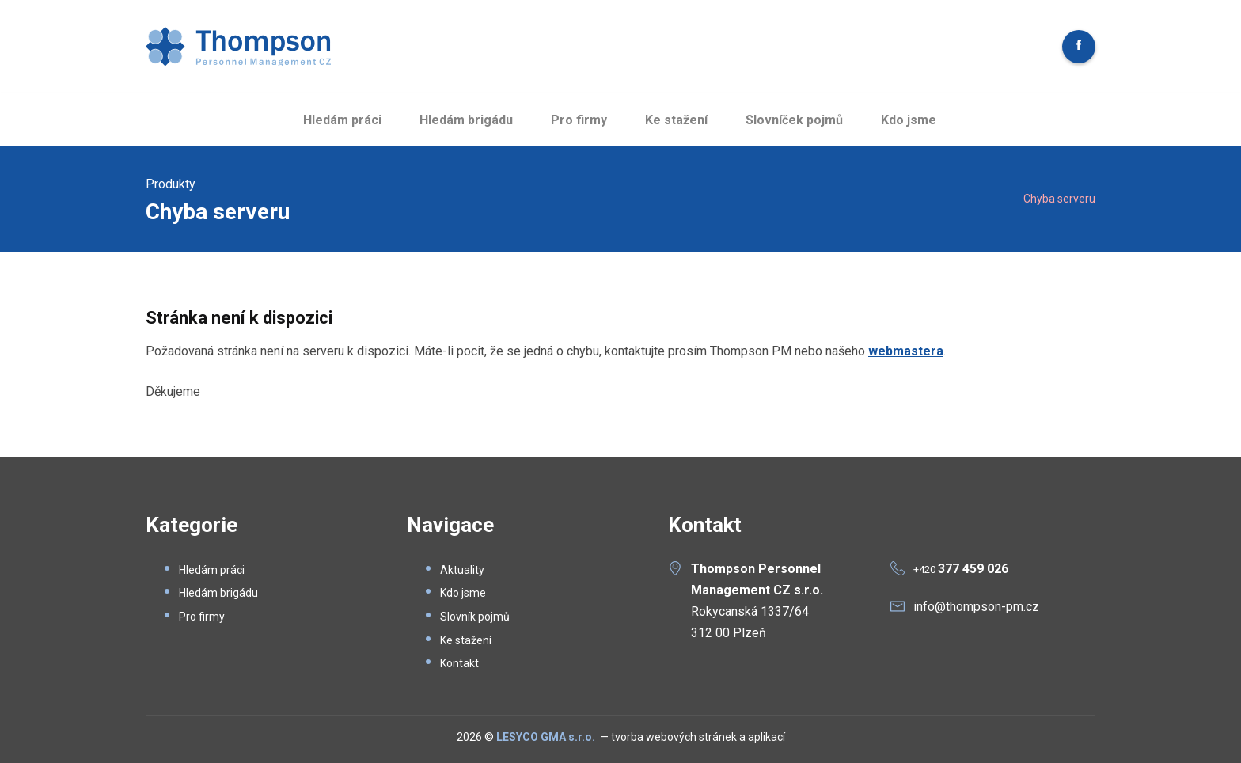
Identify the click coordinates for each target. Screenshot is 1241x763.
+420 (960, 569)
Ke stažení (676, 119)
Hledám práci (342, 119)
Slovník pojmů (475, 616)
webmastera (905, 351)
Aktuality (462, 570)
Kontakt (459, 663)
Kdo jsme (908, 119)
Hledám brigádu (466, 119)
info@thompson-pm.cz (976, 606)
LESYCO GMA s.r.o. (545, 737)
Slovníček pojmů (794, 119)
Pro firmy (579, 119)
